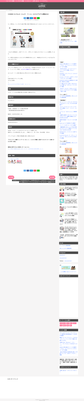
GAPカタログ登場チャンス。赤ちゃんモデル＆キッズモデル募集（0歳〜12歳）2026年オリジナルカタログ (69, 222)
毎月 (68, 325)
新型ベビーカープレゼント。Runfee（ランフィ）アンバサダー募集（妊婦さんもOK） (68, 339)
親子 (71, 325)
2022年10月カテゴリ (35, 180)
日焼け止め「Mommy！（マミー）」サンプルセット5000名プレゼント (68, 344)
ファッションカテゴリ (34, 182)
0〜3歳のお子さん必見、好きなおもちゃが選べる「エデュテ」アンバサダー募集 (68, 85)
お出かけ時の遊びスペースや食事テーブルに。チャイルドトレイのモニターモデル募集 (68, 65)
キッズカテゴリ (51, 180)
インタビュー (28, 1)
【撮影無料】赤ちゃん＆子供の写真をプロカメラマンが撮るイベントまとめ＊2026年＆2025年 (68, 129)
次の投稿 (11, 177)
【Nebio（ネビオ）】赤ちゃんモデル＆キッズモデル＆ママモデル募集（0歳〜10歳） (68, 90)
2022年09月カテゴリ (25, 180)
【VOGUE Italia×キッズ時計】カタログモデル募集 (71, 235)
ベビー (74, 323)
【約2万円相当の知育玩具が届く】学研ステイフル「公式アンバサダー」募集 (68, 353)
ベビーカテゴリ (43, 182)
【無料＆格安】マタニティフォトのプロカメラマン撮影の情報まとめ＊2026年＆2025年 (68, 116)
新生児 (64, 325)
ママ (61, 325)
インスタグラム (43, 1)
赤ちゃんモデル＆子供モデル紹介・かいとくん (19, 84)
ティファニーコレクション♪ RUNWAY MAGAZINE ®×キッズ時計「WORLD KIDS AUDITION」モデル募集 (69, 202)
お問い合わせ (36, 1)
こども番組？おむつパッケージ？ (68, 271)
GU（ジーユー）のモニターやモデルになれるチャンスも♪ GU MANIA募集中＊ (68, 103)
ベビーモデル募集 (10, 1)
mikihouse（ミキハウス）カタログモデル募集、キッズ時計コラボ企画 (71, 194)
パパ (71, 323)
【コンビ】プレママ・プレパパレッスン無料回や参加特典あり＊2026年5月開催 (68, 334)
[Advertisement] (69, 297)
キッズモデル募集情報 (65, 96)
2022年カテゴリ (16, 180)
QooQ (44, 400)
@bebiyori (62, 255)
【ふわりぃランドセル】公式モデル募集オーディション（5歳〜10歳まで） (71, 188)
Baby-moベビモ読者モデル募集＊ (68, 123)
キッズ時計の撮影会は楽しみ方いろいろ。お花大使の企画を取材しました (25, 148)
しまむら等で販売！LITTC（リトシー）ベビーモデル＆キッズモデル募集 (71, 214)
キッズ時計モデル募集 (13, 158)
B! (31, 18)
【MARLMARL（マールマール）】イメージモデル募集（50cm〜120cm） (68, 70)
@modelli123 (63, 258)
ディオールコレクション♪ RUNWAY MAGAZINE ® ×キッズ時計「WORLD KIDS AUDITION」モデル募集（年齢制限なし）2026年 (68, 229)
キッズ (68, 323)
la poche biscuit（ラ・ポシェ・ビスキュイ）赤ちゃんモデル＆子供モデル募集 (68, 137)
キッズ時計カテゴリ (24, 182)
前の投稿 (52, 177)
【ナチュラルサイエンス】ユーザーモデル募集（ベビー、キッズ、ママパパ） (68, 108)
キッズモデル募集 (19, 1)
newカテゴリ (44, 180)
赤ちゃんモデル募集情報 (65, 248)
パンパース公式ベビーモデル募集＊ (68, 125)
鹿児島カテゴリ (51, 182)
